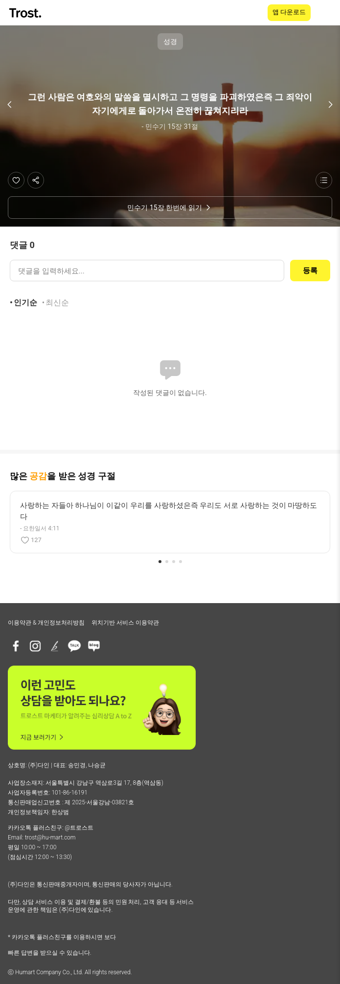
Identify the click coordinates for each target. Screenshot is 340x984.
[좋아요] (16, 180)
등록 (310, 270)
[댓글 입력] (147, 270)
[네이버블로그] (94, 646)
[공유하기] (35, 180)
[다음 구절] (330, 104)
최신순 (57, 302)
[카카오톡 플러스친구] (74, 646)
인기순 (25, 302)
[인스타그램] (35, 646)
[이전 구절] (10, 104)
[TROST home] (26, 13)
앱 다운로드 (289, 12)
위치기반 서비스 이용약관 (125, 622)
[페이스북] (15, 646)
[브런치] (55, 646)
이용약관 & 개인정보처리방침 (46, 622)
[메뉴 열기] (326, 13)
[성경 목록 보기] (324, 180)
